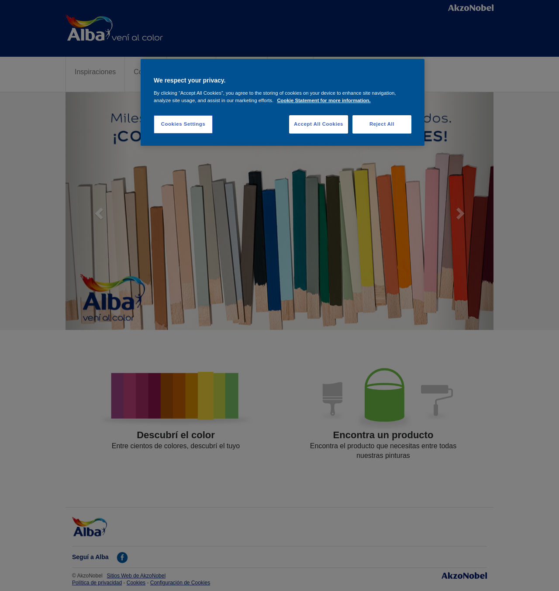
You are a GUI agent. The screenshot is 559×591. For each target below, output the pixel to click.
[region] (282, 102)
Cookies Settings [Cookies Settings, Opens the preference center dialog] (183, 124)
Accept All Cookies (318, 124)
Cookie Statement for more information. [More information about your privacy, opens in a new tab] (323, 100)
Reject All (381, 124)
